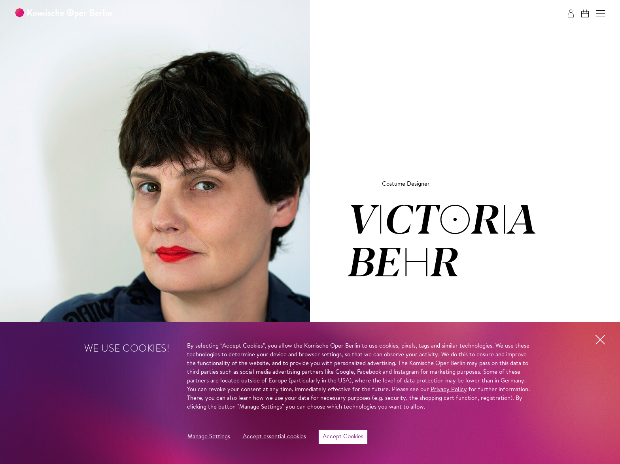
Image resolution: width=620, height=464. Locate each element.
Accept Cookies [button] (343, 437)
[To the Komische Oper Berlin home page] (63, 13)
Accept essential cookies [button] (274, 437)
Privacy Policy (449, 390)
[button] (600, 13)
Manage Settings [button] (208, 437)
